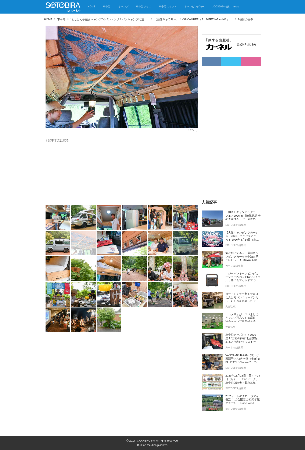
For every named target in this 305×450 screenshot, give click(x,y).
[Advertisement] (122, 175)
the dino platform (157, 445)
